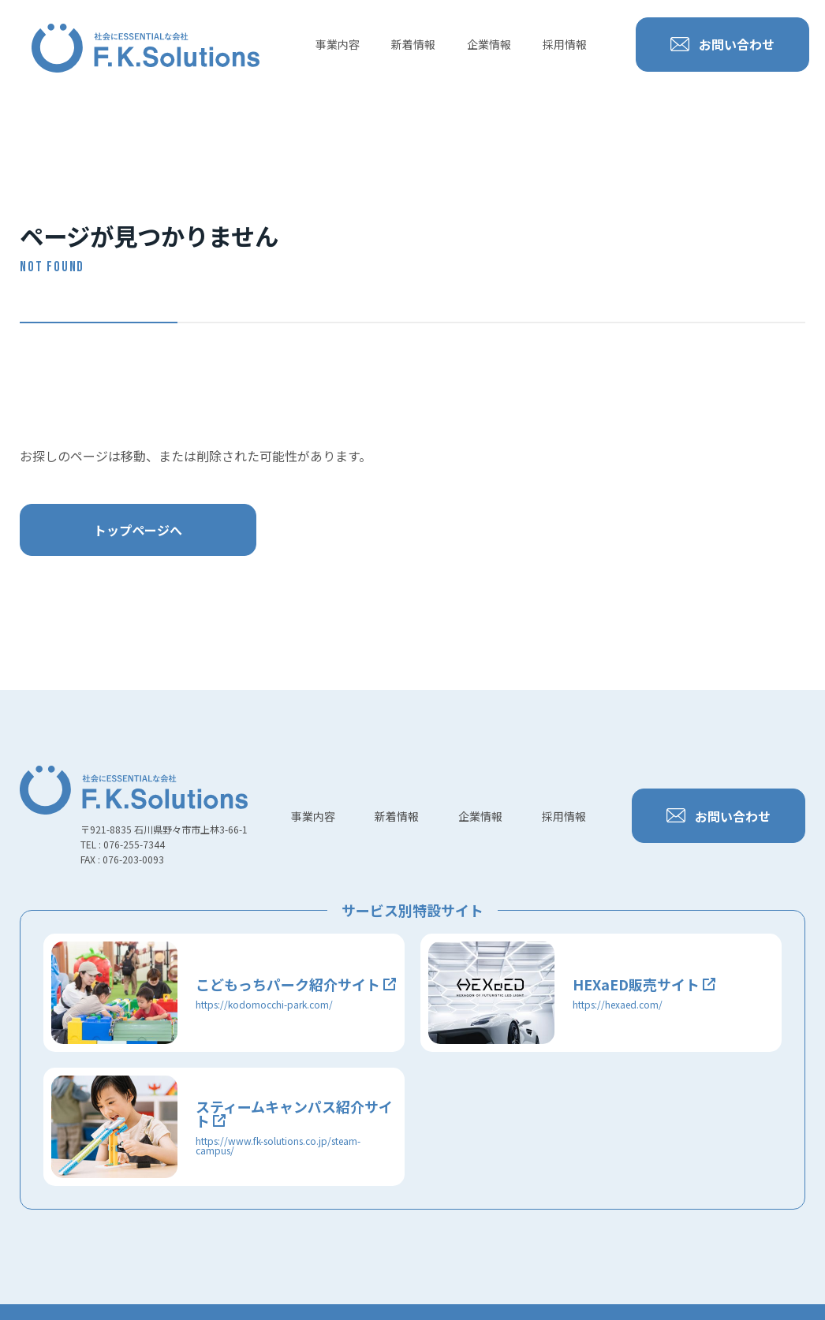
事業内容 (337, 44)
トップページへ (138, 529)
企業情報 (489, 44)
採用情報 (565, 44)
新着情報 (413, 44)
